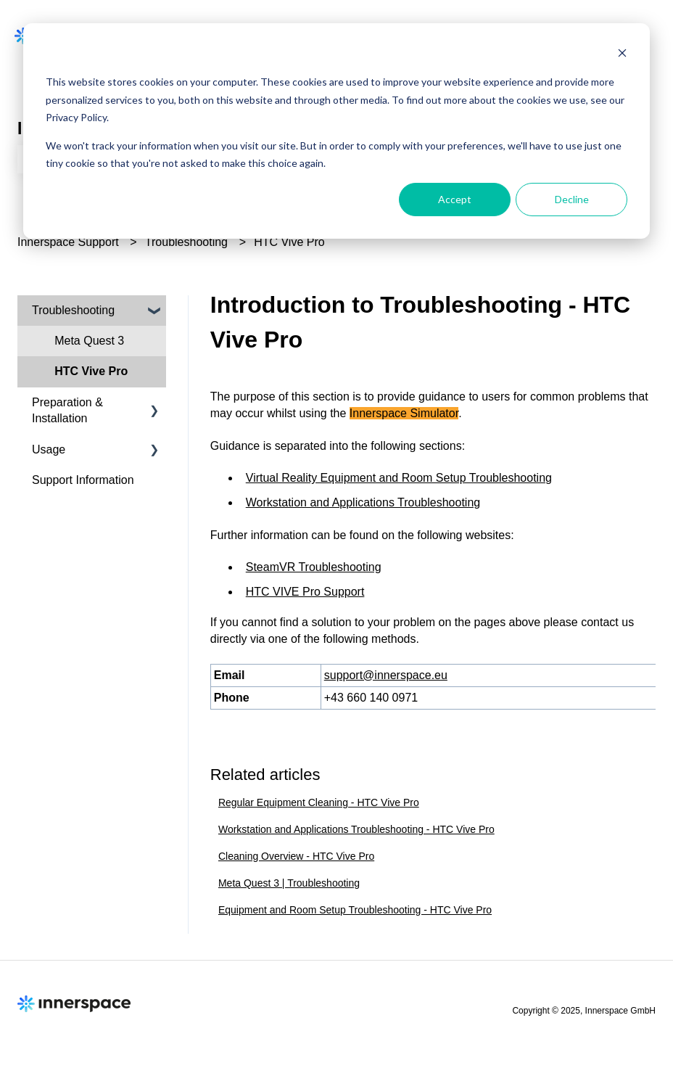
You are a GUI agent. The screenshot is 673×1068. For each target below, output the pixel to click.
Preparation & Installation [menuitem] (67, 410)
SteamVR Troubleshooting (313, 567)
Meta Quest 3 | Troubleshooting (289, 883)
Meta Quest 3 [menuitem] (89, 340)
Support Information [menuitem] (83, 480)
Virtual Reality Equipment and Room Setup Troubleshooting (399, 478)
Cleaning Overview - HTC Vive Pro (296, 856)
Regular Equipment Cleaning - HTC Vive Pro (318, 802)
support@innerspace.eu (385, 675)
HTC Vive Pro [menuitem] (91, 371)
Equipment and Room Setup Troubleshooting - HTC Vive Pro (355, 910)
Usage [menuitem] (48, 449)
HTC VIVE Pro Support (305, 592)
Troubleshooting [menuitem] (73, 310)
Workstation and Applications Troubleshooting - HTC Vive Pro (356, 829)
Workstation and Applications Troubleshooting (363, 502)
